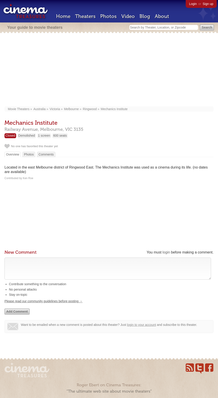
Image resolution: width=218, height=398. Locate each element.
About (162, 16)
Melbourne (71, 109)
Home (63, 16)
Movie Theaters (18, 109)
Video (128, 16)
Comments (46, 154)
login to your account (141, 329)
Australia (39, 109)
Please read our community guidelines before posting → (43, 305)
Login (193, 4)
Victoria (55, 109)
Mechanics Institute (114, 109)
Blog (145, 16)
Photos (108, 16)
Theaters (85, 16)
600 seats (60, 135)
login (166, 252)
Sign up (208, 4)
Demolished (26, 135)
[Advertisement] (109, 70)
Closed (10, 135)
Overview (12, 154)
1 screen (44, 135)
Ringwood (90, 109)
